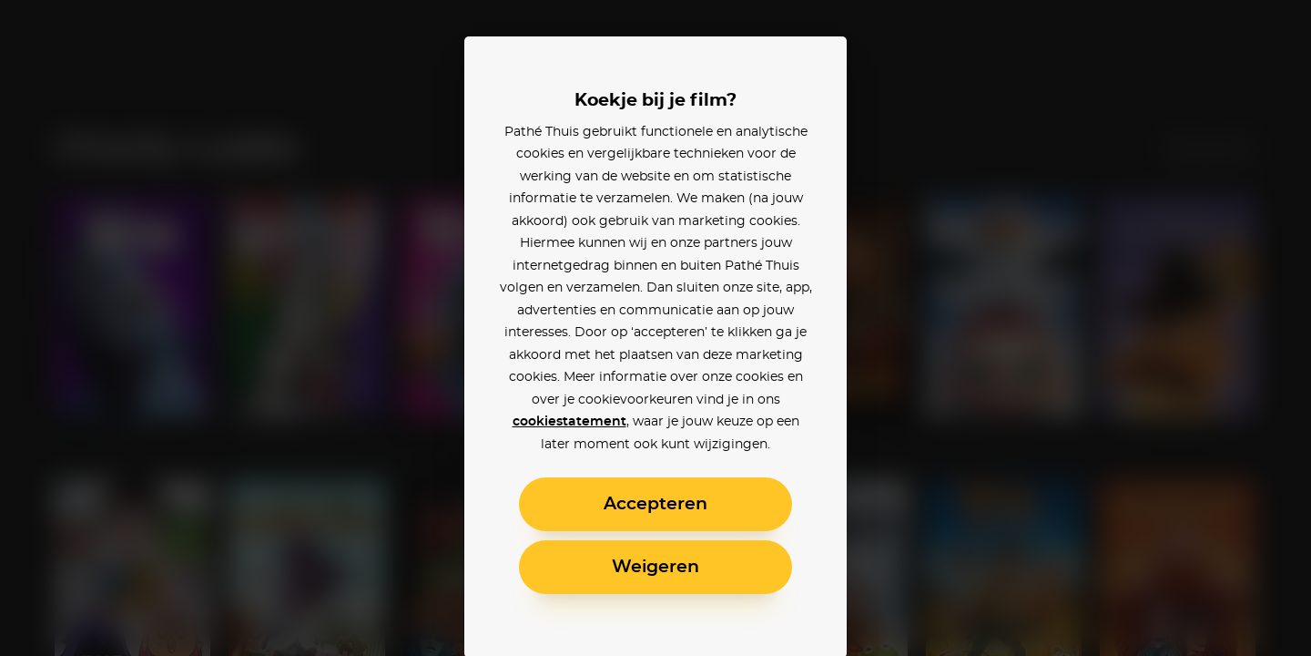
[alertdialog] (655, 328)
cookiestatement (569, 421)
